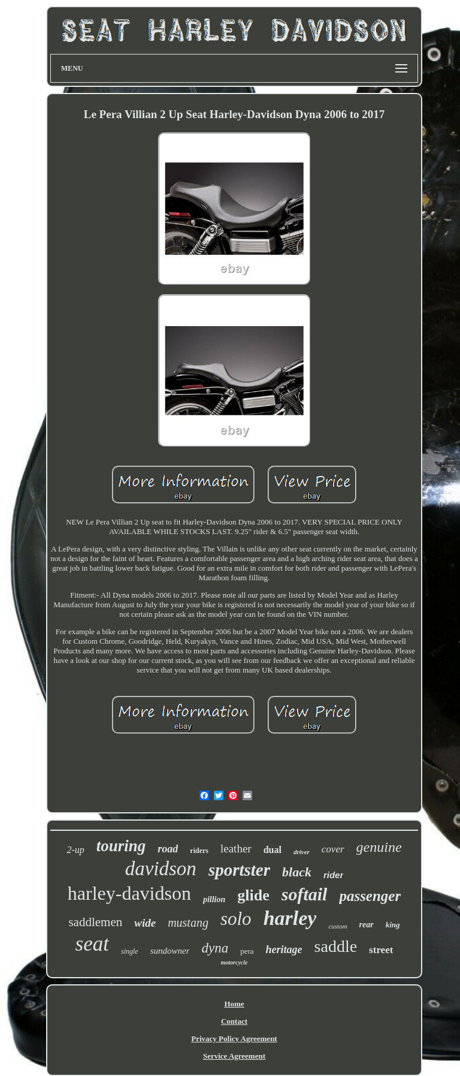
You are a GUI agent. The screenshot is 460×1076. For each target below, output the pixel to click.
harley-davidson (129, 893)
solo (236, 918)
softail (305, 894)
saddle (336, 946)
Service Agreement (234, 1055)
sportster (239, 869)
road (168, 849)
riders (199, 850)
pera (246, 951)
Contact (234, 1021)
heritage (284, 950)
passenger (370, 896)
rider (333, 875)
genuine (379, 847)
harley (290, 918)
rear (366, 924)
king (393, 924)
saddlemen (95, 922)
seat (92, 944)
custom (337, 926)
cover (333, 849)
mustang (188, 922)
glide (253, 895)
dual (273, 850)
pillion (214, 899)
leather (236, 848)
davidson (160, 868)
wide (145, 923)
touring (121, 846)
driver (301, 851)
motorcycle (234, 962)
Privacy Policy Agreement (234, 1038)
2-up (75, 850)
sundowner (170, 951)
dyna (214, 948)
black (296, 871)
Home (234, 1003)
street (381, 950)
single (129, 951)
